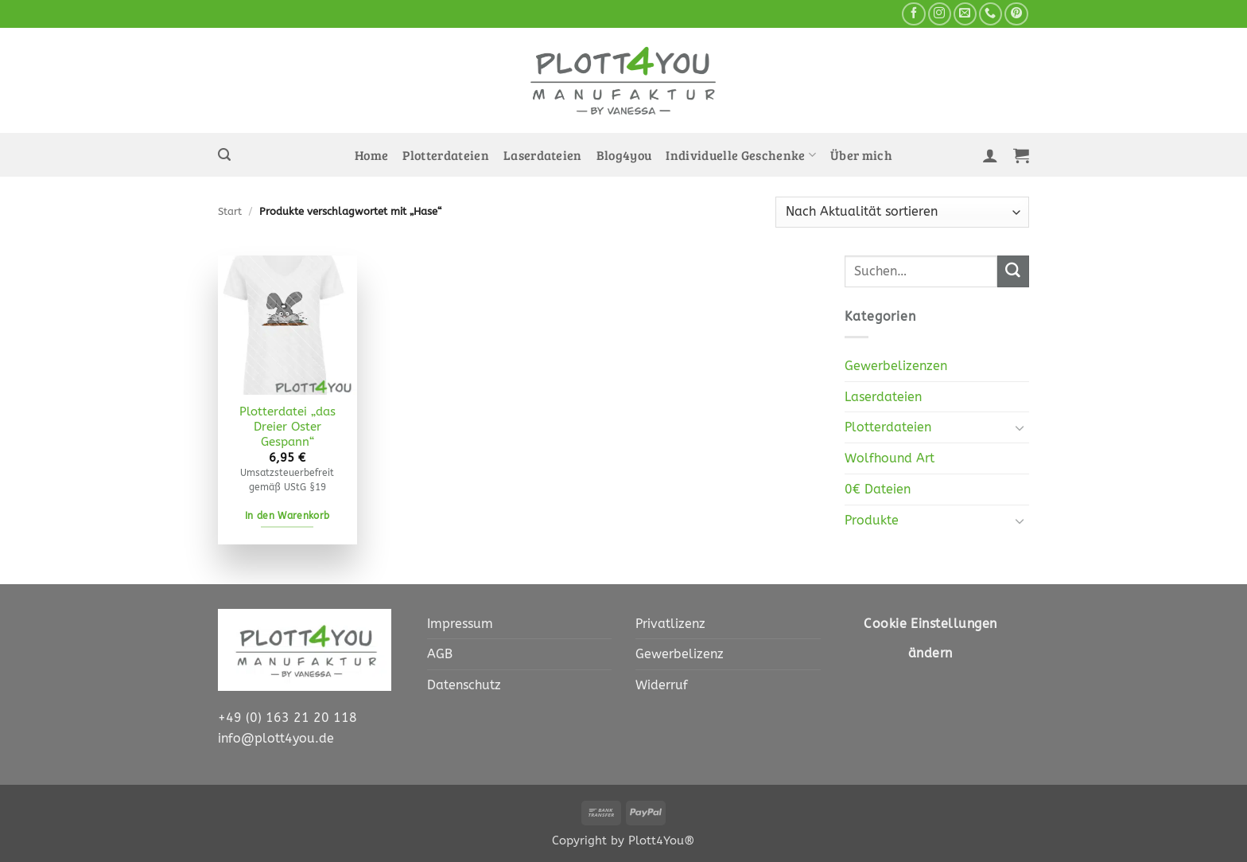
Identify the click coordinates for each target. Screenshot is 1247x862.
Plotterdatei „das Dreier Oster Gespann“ (287, 427)
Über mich (861, 155)
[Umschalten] (1019, 428)
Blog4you (624, 155)
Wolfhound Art (889, 458)
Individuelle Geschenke (741, 155)
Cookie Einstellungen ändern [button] (930, 639)
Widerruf (661, 684)
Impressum (460, 623)
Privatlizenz (670, 623)
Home (371, 155)
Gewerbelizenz (679, 653)
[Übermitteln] (1013, 271)
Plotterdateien (445, 155)
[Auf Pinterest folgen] (1016, 14)
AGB (440, 653)
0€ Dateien (878, 489)
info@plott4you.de (276, 738)
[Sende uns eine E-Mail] (965, 14)
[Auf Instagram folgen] (939, 14)
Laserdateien (542, 155)
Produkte (872, 520)
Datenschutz (464, 684)
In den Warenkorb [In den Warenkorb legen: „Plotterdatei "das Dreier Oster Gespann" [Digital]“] (287, 515)
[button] (224, 154)
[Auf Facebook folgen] (913, 14)
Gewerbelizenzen (896, 365)
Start (230, 211)
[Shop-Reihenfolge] (902, 212)
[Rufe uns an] (990, 14)
